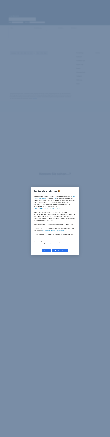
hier (51, 244)
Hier (55, 198)
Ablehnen (46, 251)
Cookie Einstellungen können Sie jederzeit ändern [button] (47, 208)
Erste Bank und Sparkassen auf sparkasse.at (54, 230)
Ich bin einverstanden (60, 251)
